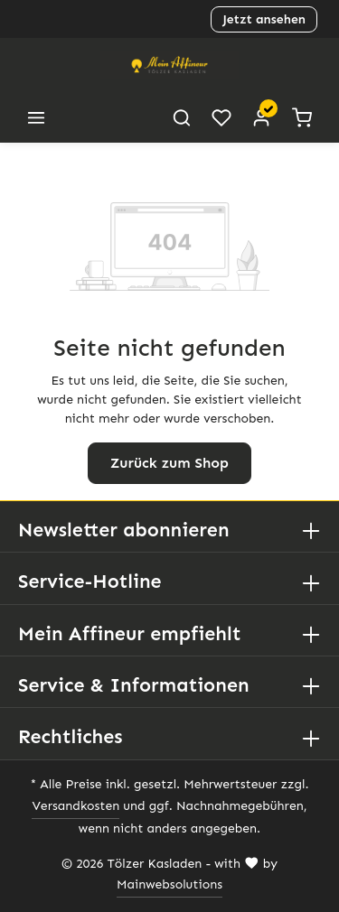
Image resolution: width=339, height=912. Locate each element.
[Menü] (36, 117)
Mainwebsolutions (169, 885)
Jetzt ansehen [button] (263, 19)
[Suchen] (182, 117)
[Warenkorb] (302, 117)
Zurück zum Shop (169, 462)
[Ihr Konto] (261, 117)
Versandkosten (64, 806)
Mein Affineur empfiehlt (125, 634)
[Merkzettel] (221, 117)
